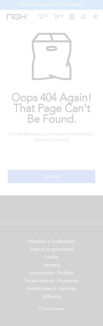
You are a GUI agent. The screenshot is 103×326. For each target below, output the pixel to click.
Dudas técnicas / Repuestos (52, 280)
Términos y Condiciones (51, 241)
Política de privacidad (51, 249)
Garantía (51, 265)
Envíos (51, 257)
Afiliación (51, 296)
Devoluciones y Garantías (51, 288)
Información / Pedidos (52, 272)
